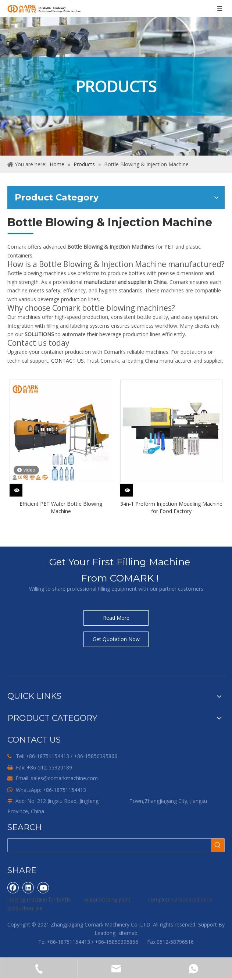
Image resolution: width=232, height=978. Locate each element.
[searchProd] (109, 845)
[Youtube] (43, 887)
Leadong (104, 932)
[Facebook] (13, 887)
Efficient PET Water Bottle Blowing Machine (60, 507)
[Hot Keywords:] (217, 845)
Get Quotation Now (116, 639)
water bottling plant (107, 899)
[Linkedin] (28, 887)
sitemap (128, 932)
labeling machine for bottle (39, 899)
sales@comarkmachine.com (64, 778)
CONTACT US (67, 360)
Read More (116, 617)
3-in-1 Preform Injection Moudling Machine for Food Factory (171, 507)
